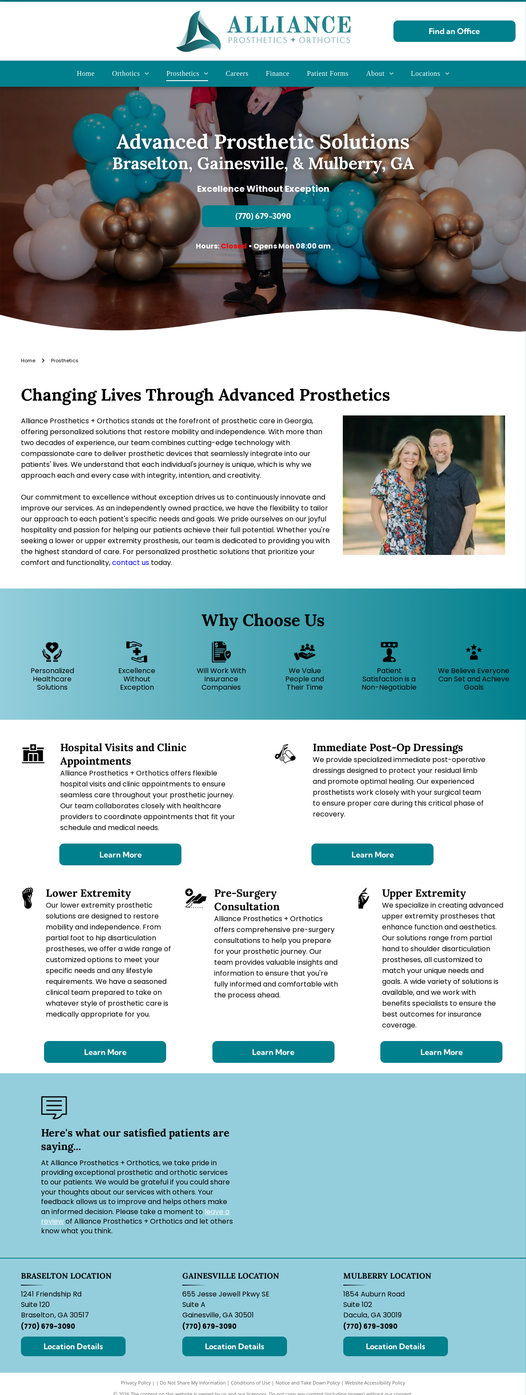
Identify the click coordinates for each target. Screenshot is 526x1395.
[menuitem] (85, 73)
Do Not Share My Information (193, 1382)
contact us (130, 563)
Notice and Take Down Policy (308, 1382)
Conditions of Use (250, 1382)
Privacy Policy (136, 1382)
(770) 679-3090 (48, 1326)
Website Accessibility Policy (375, 1382)
